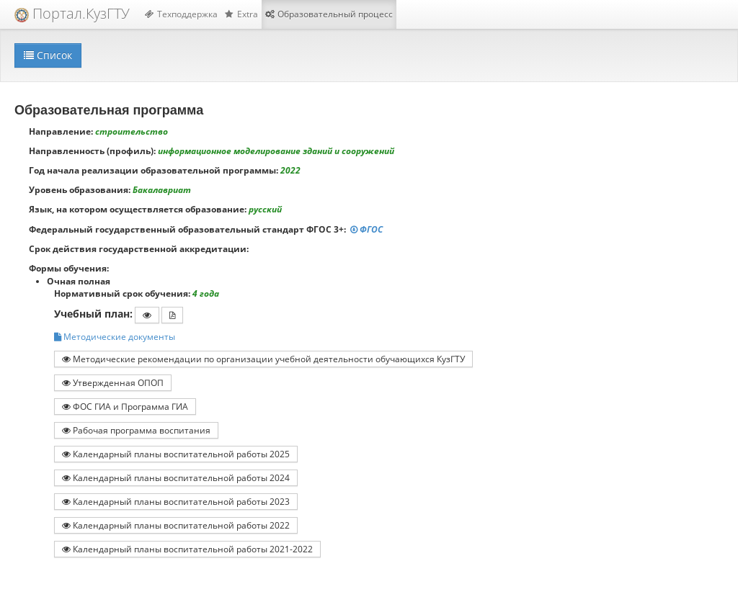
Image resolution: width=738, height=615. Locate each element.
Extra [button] (241, 14)
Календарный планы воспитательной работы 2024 (176, 477)
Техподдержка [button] (181, 14)
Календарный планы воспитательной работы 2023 (176, 501)
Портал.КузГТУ (72, 13)
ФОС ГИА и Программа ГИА (125, 406)
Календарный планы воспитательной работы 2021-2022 (187, 549)
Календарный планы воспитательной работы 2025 (176, 453)
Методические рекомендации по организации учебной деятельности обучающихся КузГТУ (263, 358)
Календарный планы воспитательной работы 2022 (176, 525)
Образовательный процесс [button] (329, 14)
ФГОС (367, 229)
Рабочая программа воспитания (136, 430)
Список (48, 55)
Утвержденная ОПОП (113, 382)
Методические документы (114, 337)
